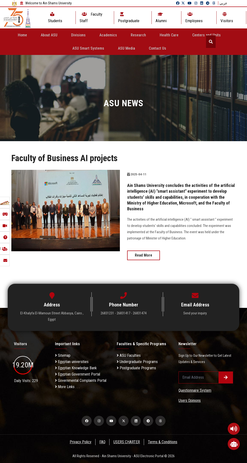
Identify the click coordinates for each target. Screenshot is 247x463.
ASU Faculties (129, 355)
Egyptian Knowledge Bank (76, 367)
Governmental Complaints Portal (80, 380)
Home (22, 35)
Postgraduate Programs (136, 367)
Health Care (169, 35)
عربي (223, 3)
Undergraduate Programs (137, 361)
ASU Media (126, 48)
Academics (108, 35)
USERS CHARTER (127, 441)
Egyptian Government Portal (77, 373)
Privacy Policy (80, 441)
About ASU (49, 35)
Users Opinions (189, 400)
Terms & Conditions (163, 441)
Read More (143, 255)
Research (138, 35)
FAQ (102, 441)
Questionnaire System (194, 390)
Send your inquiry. (195, 313)
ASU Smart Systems (88, 48)
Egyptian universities (72, 361)
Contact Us (157, 48)
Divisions (78, 35)
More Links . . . (67, 386)
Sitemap (62, 355)
